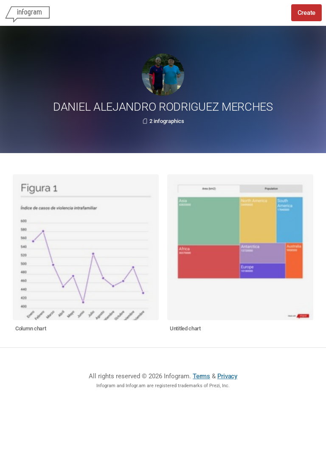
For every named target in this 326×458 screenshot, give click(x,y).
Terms (201, 376)
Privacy (227, 376)
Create (306, 13)
